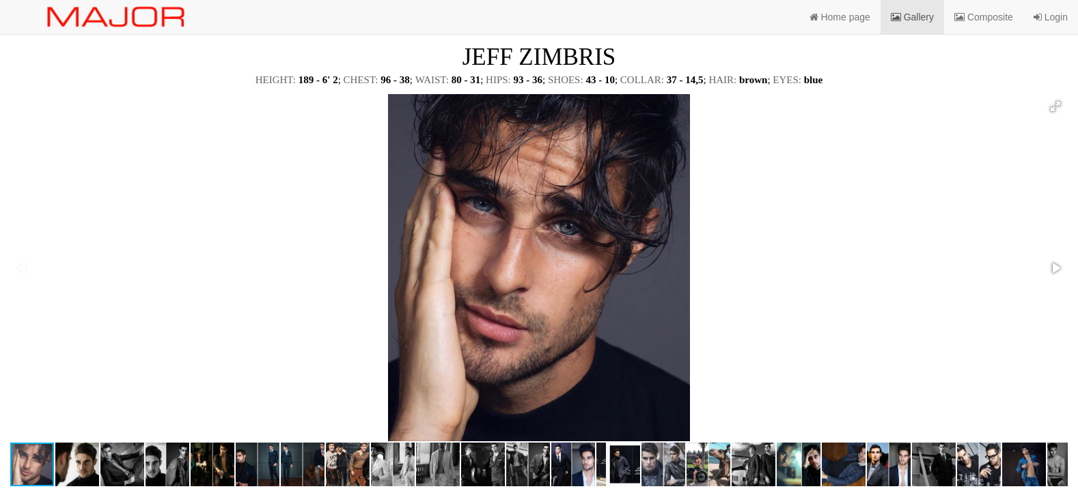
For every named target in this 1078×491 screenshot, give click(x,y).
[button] (1055, 106)
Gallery (912, 17)
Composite (983, 17)
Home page (840, 17)
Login (1051, 17)
